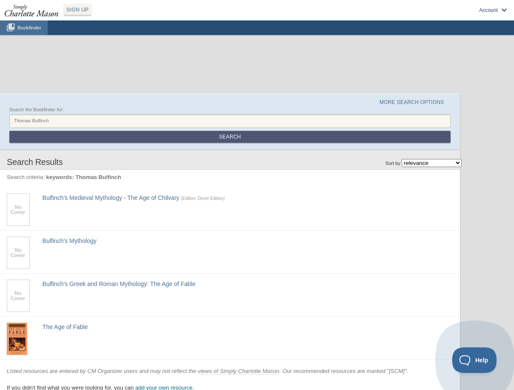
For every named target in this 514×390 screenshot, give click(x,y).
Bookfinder (29, 27)
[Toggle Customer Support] (474, 360)
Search (230, 137)
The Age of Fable (65, 327)
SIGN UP (77, 10)
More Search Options (411, 102)
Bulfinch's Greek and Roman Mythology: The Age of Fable (119, 283)
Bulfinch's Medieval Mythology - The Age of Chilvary (111, 197)
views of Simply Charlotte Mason (238, 371)
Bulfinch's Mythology (70, 240)
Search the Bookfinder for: (36, 109)
